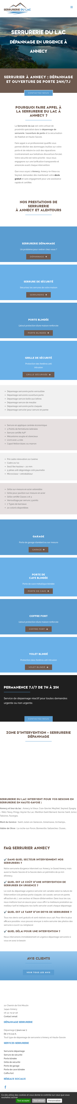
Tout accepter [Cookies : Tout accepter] (23, 1101)
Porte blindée (10, 1058)
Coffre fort (9, 1073)
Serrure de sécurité (13, 1055)
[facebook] (5, 1087)
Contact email (10, 1016)
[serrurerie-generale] (38, 230)
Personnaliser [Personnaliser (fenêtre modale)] (54, 1101)
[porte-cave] (38, 561)
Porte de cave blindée (14, 1069)
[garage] (38, 523)
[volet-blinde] (38, 640)
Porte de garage (11, 1066)
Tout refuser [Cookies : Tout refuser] (38, 1101)
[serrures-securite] (38, 268)
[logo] (20, 987)
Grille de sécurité (12, 1062)
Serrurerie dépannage (14, 1051)
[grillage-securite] (38, 344)
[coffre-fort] (38, 602)
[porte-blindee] (38, 306)
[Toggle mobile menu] (71, 7)
